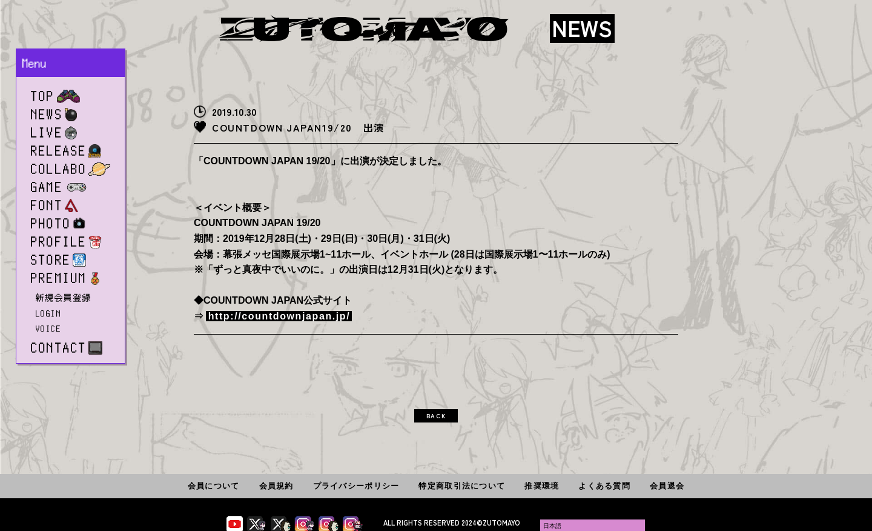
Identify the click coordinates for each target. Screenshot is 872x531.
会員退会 (667, 485)
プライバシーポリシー (356, 485)
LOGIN (48, 313)
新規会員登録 (64, 297)
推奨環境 (541, 485)
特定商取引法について (461, 485)
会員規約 (276, 485)
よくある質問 (604, 485)
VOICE (48, 328)
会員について (214, 485)
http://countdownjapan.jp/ (279, 316)
